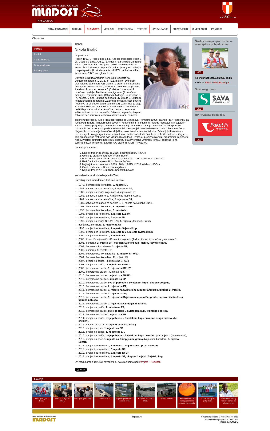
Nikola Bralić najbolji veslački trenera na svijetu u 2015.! (228, 401)
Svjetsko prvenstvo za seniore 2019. (124, 400)
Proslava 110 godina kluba (62, 400)
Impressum (136, 417)
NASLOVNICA (45, 20)
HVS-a (208, 82)
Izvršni (37, 54)
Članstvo (93, 29)
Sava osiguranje (205, 89)
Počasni (38, 49)
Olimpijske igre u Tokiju (83, 399)
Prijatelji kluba (41, 70)
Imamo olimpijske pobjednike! (207, 400)
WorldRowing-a (221, 82)
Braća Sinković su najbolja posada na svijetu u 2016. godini (187, 401)
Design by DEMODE (229, 422)
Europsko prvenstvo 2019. (145, 400)
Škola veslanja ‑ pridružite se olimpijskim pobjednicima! (214, 43)
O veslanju (199, 29)
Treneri (142, 29)
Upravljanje (160, 29)
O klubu (77, 29)
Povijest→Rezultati (149, 361)
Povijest (216, 29)
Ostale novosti (58, 29)
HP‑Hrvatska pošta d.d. (210, 114)
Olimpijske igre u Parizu (41, 400)
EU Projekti (180, 29)
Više (199, 72)
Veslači (109, 29)
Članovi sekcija (41, 59)
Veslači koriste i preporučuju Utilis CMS (221, 420)
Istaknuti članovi (42, 65)
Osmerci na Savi (104, 399)
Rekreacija (125, 29)
